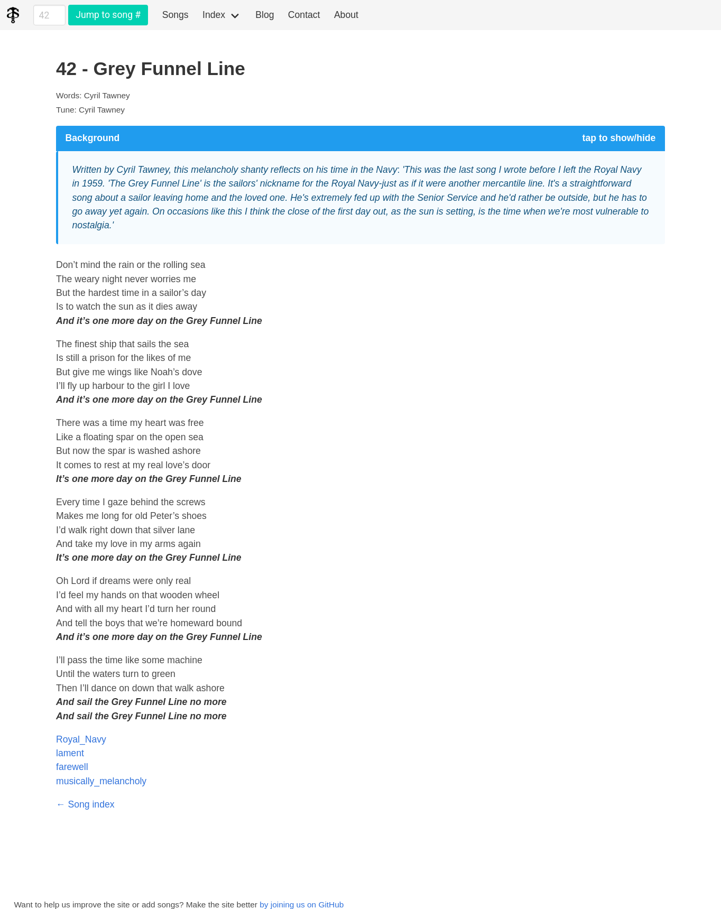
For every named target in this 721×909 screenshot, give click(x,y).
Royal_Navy (81, 739)
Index (213, 15)
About (346, 15)
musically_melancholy (101, 781)
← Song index (85, 804)
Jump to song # (108, 15)
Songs (175, 15)
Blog (264, 15)
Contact (304, 15)
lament (70, 753)
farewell (72, 767)
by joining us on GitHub (302, 904)
